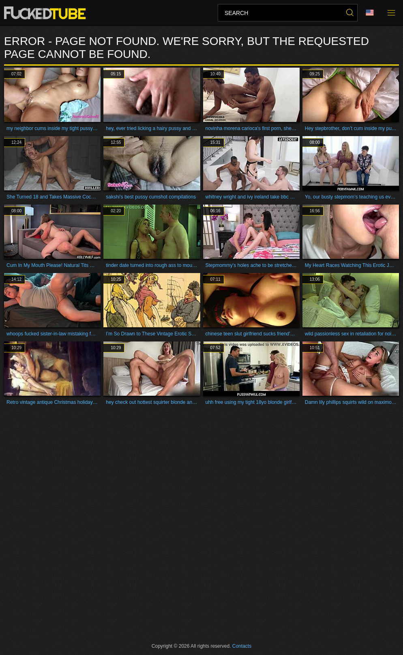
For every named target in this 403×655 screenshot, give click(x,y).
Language (370, 13)
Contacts (241, 646)
